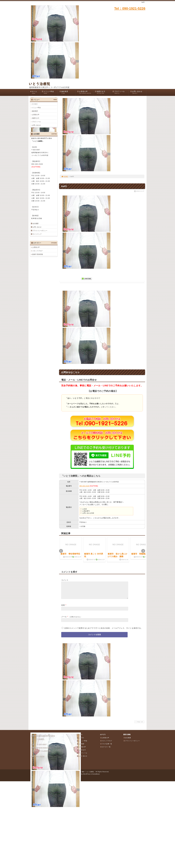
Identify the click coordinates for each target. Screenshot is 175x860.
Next (143, 551)
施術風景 (67, 92)
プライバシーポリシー (40, 230)
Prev (61, 551)
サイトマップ (37, 234)
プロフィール (120, 92)
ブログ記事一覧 (106, 746)
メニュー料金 (50, 92)
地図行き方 (103, 92)
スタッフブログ (37, 251)
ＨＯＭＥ (35, 104)
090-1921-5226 (84, 486)
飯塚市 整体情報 (37, 254)
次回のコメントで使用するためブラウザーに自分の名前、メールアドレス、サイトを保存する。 (103, 631)
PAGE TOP (139, 725)
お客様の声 (85, 92)
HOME (64, 176)
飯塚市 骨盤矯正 (139, 554)
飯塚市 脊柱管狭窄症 (70, 554)
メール (64, 620)
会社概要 (36, 223)
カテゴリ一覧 (105, 749)
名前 (63, 608)
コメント (65, 580)
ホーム (35, 92)
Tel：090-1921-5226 (129, 8)
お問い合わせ (138, 92)
